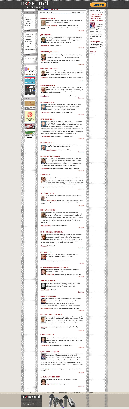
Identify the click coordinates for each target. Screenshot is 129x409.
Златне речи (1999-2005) (85, 392)
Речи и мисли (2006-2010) (72, 392)
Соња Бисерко (44, 77)
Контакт (27, 25)
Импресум (28, 19)
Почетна (27, 16)
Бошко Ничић (44, 168)
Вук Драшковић (45, 187)
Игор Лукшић (44, 326)
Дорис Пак (43, 60)
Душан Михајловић (46, 112)
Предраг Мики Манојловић (53, 384)
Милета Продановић (46, 225)
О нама (27, 18)
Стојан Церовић (45, 289)
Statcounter (64, 407)
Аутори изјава (29, 58)
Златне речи (46, 9)
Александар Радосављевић (48, 369)
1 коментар (81, 263)
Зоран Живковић (45, 45)
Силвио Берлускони (52, 25)
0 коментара (81, 30)
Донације (28, 23)
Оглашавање (29, 21)
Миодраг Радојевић (46, 308)
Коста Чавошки (44, 95)
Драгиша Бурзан (45, 345)
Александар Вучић (95, 41)
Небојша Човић (50, 274)
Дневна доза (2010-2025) (59, 392)
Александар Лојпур (51, 200)
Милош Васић (44, 245)
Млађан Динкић (45, 261)
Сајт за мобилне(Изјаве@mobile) (30, 48)
